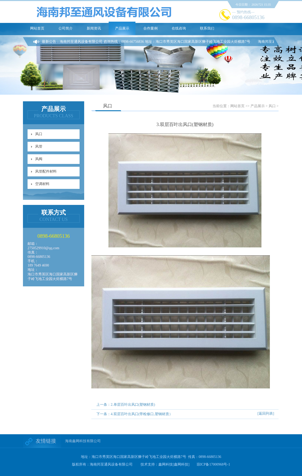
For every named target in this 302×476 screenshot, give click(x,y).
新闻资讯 (94, 28)
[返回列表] (265, 413)
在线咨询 (179, 28)
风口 (38, 134)
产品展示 (122, 28)
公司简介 (65, 28)
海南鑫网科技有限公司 (83, 441)
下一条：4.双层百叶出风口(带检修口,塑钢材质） (134, 414)
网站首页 (37, 28)
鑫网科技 (165, 464)
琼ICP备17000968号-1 (213, 464)
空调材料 (42, 184)
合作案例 (150, 28)
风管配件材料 (46, 171)
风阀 (38, 159)
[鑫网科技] (181, 464)
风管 (38, 146)
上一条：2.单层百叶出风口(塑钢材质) (125, 405)
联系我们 (207, 28)
